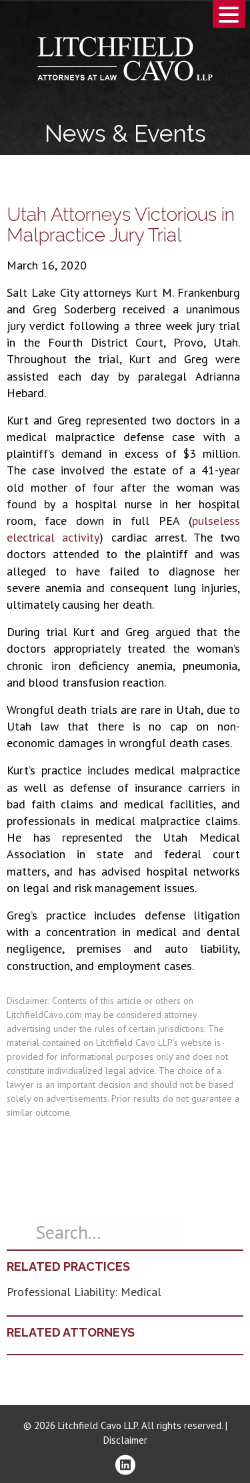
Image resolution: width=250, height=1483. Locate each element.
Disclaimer (125, 1440)
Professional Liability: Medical (84, 1291)
